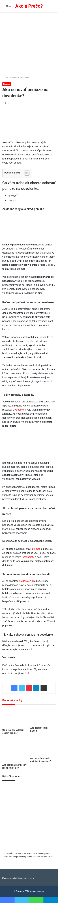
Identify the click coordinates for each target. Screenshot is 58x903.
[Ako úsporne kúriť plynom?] (43, 716)
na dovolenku (26, 581)
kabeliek (19, 409)
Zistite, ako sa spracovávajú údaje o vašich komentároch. (27, 856)
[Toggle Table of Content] (25, 173)
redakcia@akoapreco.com (22, 878)
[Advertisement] (29, 43)
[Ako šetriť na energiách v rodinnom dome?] (15, 750)
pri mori (36, 548)
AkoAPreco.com (10, 77)
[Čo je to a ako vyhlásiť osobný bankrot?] (15, 717)
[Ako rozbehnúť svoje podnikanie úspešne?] (43, 746)
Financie (25, 77)
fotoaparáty (28, 557)
